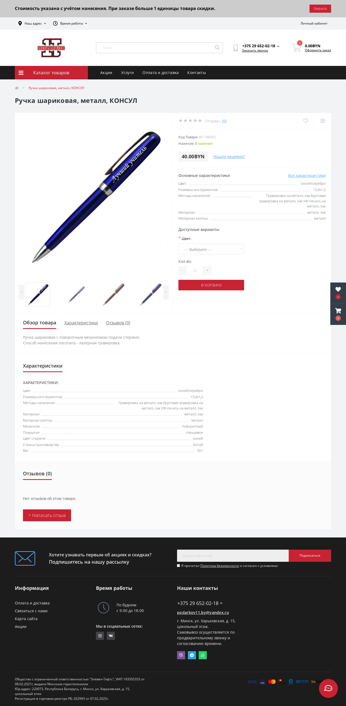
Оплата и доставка (160, 72)
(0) (224, 120)
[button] (338, 314)
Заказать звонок (255, 50)
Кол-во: (185, 261)
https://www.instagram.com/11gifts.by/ (100, 636)
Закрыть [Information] (320, 8)
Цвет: (184, 238)
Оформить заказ (318, 50)
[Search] (217, 48)
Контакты (196, 72)
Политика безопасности (219, 565)
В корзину (211, 285)
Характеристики (81, 323)
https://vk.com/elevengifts (111, 636)
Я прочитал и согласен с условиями (229, 565)
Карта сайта (26, 618)
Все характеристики (307, 175)
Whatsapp (202, 655)
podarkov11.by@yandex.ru (203, 612)
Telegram (192, 655)
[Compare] (322, 121)
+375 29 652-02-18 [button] (199, 603)
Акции (106, 72)
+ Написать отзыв (47, 515)
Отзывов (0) (118, 323)
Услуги (127, 72)
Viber (181, 655)
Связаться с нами (31, 610)
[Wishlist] (305, 121)
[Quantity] (195, 270)
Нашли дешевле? (229, 156)
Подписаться (310, 555)
